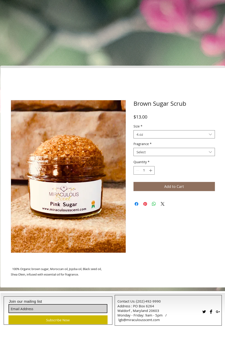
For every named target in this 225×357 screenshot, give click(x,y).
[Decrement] (137, 170)
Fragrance (142, 144)
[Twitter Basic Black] (204, 312)
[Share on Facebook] (136, 204)
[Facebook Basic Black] (211, 312)
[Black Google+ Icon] (218, 312)
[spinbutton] (144, 170)
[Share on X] (162, 204)
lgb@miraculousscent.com (139, 319)
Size (137, 126)
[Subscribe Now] (58, 319)
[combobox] (174, 134)
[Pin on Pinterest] (145, 204)
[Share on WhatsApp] (154, 204)
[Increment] (151, 170)
